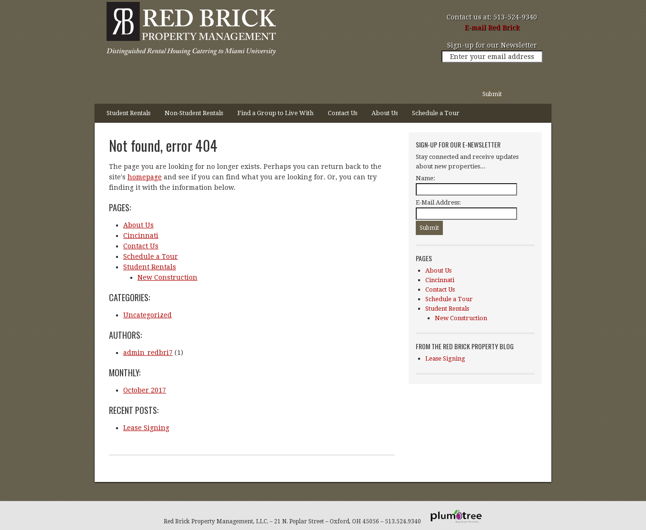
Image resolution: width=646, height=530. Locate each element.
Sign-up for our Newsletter (492, 45)
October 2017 (144, 390)
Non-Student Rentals (194, 113)
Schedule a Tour (436, 113)
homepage (144, 177)
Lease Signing (146, 428)
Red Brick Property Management (190, 31)
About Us (385, 113)
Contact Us (342, 113)
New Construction (167, 277)
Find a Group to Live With (275, 113)
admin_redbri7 (148, 352)
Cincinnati (140, 235)
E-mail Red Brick (492, 27)
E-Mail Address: (438, 202)
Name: (425, 178)
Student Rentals (124, 116)
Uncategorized (147, 315)
